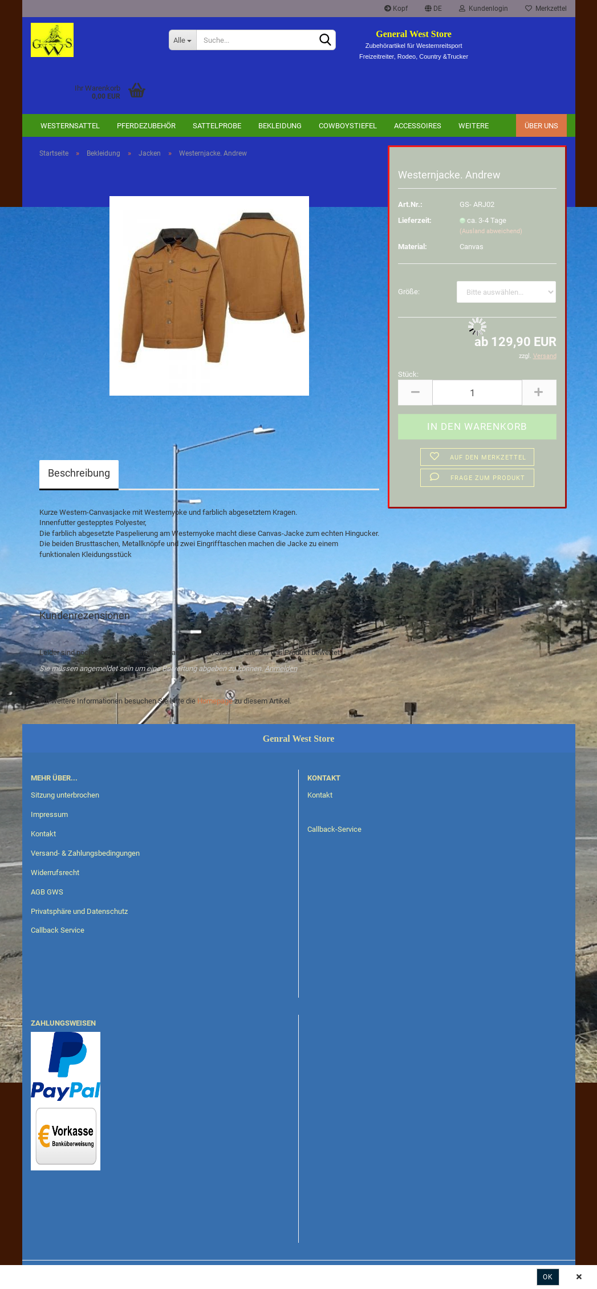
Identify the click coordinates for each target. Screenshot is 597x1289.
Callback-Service (334, 829)
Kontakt (43, 833)
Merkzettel (546, 9)
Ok (548, 1277)
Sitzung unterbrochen (65, 795)
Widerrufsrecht (55, 872)
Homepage (215, 701)
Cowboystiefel (348, 125)
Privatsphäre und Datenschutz (79, 911)
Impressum (49, 814)
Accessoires (417, 125)
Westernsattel (70, 125)
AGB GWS (47, 892)
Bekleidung (280, 125)
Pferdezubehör (146, 125)
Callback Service (57, 930)
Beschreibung (79, 473)
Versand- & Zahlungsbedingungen (85, 853)
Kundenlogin (483, 9)
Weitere (473, 125)
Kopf (396, 9)
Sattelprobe (217, 125)
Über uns (541, 125)
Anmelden (281, 668)
